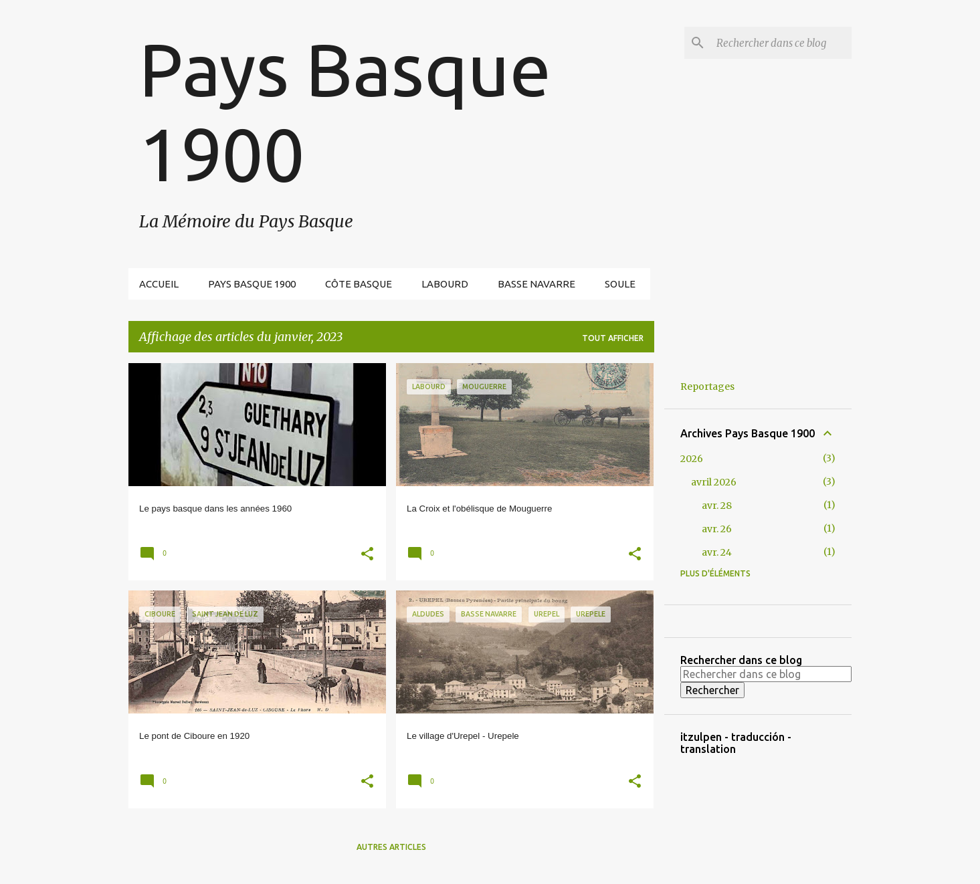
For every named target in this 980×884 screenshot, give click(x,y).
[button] (367, 555)
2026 (691, 459)
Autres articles (391, 847)
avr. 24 (717, 552)
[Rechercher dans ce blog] (781, 43)
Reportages (707, 386)
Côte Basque (358, 284)
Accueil (159, 284)
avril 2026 (714, 482)
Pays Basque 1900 (252, 284)
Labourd (444, 284)
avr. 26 (717, 529)
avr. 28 (717, 506)
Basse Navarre (536, 284)
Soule (620, 284)
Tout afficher (613, 338)
